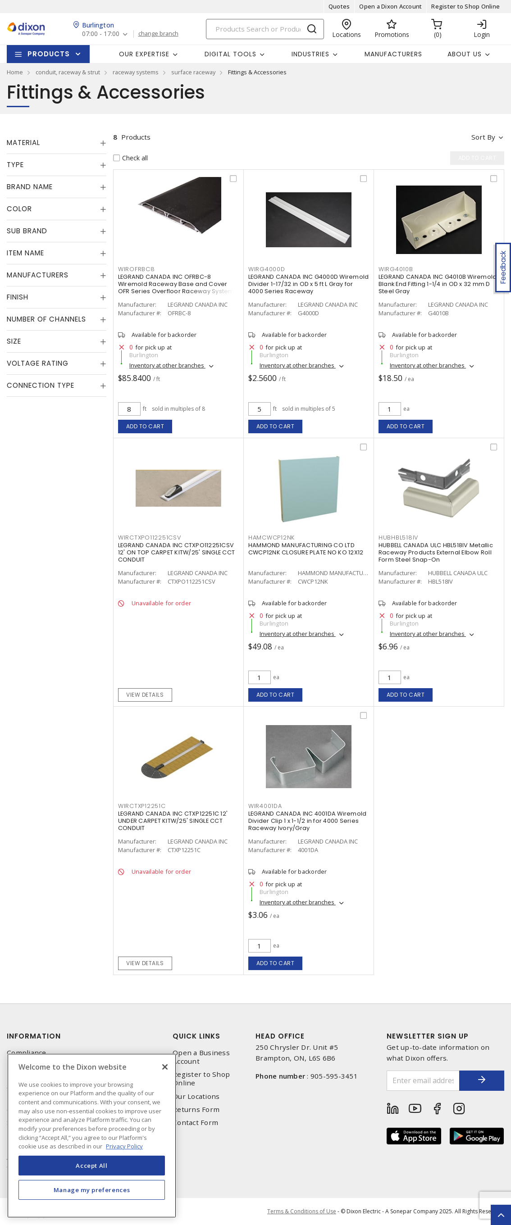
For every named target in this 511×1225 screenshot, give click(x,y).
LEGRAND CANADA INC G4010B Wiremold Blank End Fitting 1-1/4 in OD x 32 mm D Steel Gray (438, 284)
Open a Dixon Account (390, 6)
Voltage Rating (37, 363)
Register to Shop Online (465, 6)
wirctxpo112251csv (149, 537)
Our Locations (196, 1096)
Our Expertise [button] (144, 54)
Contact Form (195, 1122)
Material (23, 142)
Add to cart (145, 426)
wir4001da (265, 806)
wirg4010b (396, 269)
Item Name (25, 253)
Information (34, 1036)
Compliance (26, 1052)
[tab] (56, 142)
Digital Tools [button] (230, 54)
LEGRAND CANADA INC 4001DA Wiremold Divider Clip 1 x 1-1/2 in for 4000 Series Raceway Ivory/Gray (307, 821)
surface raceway (193, 72)
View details (145, 695)
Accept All (92, 1165)
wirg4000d (266, 269)
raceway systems (136, 72)
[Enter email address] (423, 1081)
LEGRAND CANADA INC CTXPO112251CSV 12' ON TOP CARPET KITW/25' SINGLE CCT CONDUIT (176, 552)
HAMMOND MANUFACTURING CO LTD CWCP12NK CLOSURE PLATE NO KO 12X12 (306, 548)
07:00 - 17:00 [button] (100, 34)
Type (15, 164)
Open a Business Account (201, 1057)
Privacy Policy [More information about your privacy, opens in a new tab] (124, 1146)
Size (14, 341)
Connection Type (40, 385)
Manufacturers (393, 54)
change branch (158, 33)
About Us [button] (464, 54)
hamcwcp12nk (271, 537)
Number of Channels (46, 319)
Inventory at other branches (167, 365)
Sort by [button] (483, 136)
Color (19, 208)
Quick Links (196, 1036)
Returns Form (196, 1109)
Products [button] (48, 54)
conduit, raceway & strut (68, 72)
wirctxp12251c (142, 806)
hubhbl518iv (398, 537)
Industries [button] (310, 54)
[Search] (265, 29)
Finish (17, 297)
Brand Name (30, 186)
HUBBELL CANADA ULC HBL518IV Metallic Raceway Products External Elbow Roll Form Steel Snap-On (436, 552)
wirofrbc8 (136, 269)
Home (15, 72)
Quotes (339, 6)
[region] (91, 1135)
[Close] (165, 1067)
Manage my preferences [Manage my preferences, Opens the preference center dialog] (92, 1190)
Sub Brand (27, 231)
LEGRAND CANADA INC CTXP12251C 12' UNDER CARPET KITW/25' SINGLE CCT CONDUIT (173, 821)
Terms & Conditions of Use (301, 1211)
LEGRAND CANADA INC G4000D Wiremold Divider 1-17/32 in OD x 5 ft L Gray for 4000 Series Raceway (308, 284)
